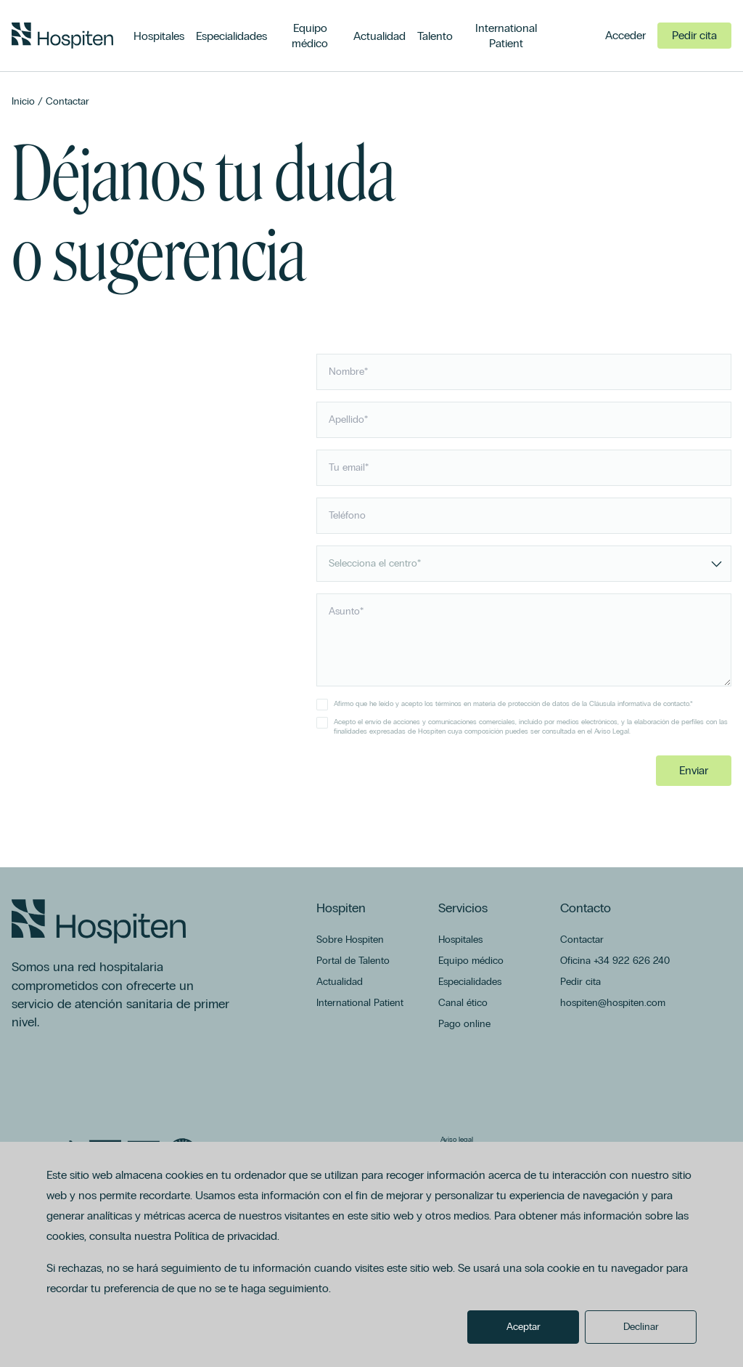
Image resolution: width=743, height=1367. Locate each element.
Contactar (67, 101)
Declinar (641, 1327)
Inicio (23, 101)
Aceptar (523, 1327)
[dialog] (371, 1254)
